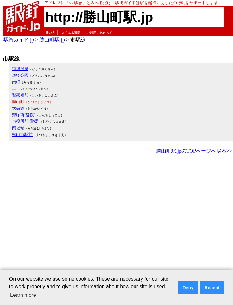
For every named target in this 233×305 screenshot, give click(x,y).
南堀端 (18, 127)
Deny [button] (187, 287)
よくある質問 (70, 32)
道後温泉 (20, 68)
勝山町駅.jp (52, 39)
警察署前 (20, 95)
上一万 (18, 88)
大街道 (18, 108)
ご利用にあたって (99, 32)
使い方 (50, 32)
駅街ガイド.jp (18, 39)
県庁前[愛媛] (23, 115)
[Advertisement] (59, 218)
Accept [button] (212, 287)
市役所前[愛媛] (26, 121)
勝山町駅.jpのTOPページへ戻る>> (194, 151)
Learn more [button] (23, 295)
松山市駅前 (22, 134)
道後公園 (20, 75)
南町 (16, 82)
